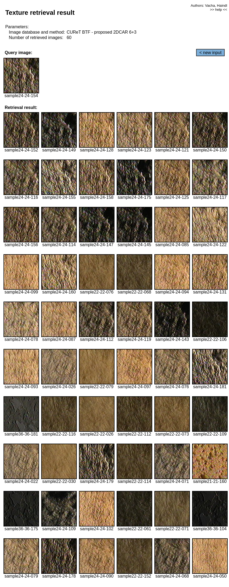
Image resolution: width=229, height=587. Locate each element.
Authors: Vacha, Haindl (209, 5)
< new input (210, 52)
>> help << (218, 10)
